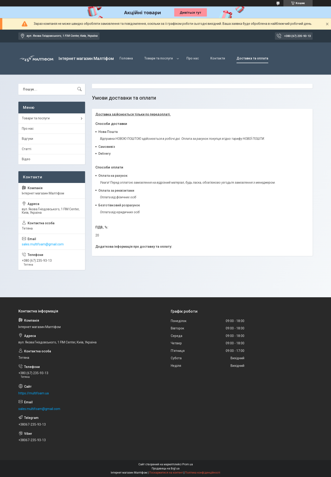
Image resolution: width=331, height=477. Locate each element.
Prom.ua (187, 464)
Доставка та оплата (252, 58)
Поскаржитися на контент (166, 472)
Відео (26, 159)
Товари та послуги (158, 58)
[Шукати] (79, 89)
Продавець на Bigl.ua (166, 468)
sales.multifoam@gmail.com (43, 244)
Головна (126, 58)
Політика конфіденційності (202, 472)
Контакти (217, 58)
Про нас (192, 58)
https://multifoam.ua (33, 393)
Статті (26, 149)
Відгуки (27, 138)
